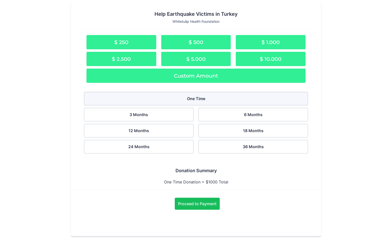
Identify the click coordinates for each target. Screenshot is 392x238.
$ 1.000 (271, 42)
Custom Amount (196, 76)
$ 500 (196, 42)
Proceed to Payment (197, 203)
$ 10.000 (271, 59)
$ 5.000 (196, 59)
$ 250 (121, 42)
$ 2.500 (121, 59)
